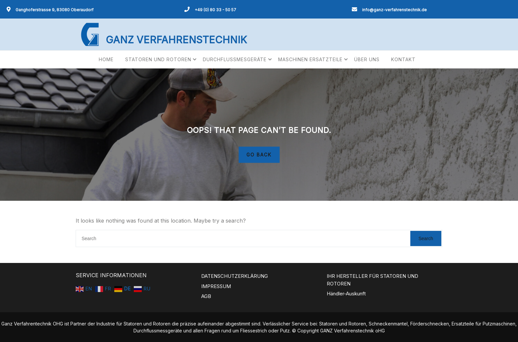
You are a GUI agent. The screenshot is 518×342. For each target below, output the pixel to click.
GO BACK (259, 155)
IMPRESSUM (216, 286)
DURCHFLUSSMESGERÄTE (235, 59)
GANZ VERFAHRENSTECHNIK (176, 40)
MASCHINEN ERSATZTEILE (310, 59)
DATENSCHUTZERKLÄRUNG (234, 276)
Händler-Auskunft (346, 293)
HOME (106, 59)
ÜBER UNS (367, 59)
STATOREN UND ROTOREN (158, 59)
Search (426, 238)
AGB (206, 296)
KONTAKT (403, 59)
